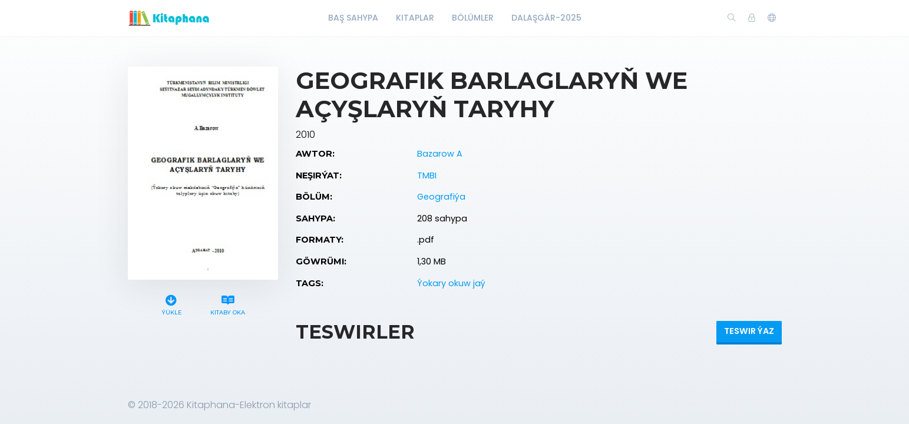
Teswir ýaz (749, 331)
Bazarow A (439, 154)
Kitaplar (415, 18)
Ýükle (171, 304)
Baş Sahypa (353, 18)
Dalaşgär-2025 (546, 18)
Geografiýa (441, 197)
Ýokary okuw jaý (451, 283)
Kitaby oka (227, 304)
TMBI (427, 175)
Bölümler (473, 18)
